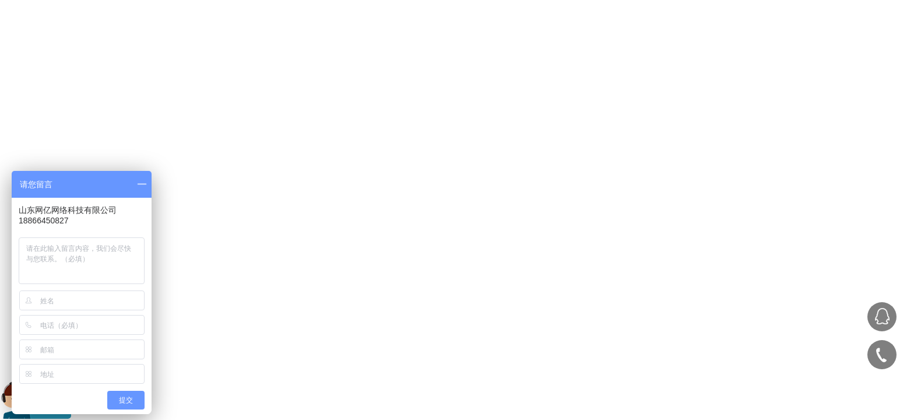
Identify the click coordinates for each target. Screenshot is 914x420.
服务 (630, 38)
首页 (580, 38)
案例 (680, 38)
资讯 (780, 38)
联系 (830, 38)
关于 (730, 38)
